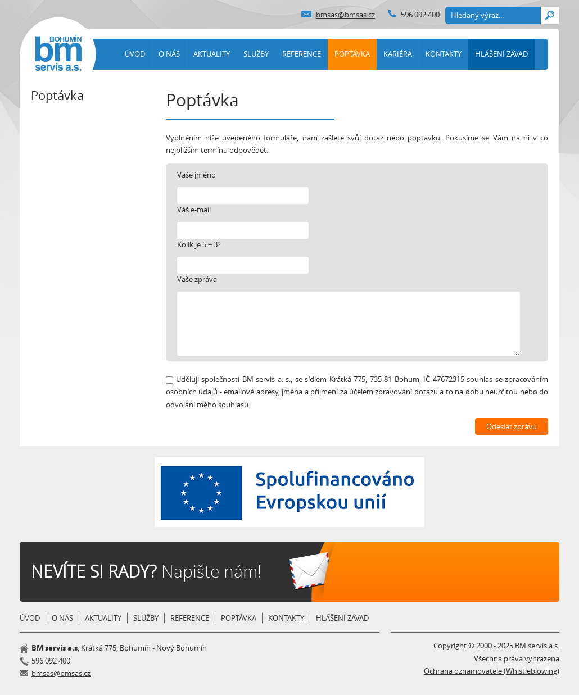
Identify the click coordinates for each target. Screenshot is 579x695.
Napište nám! (146, 571)
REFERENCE (301, 54)
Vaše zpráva (197, 279)
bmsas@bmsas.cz (345, 15)
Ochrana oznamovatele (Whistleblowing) (491, 671)
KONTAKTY (444, 54)
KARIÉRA (397, 54)
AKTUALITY (211, 54)
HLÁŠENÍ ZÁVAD (501, 54)
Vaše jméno (196, 175)
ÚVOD (135, 54)
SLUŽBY (256, 54)
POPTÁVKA (352, 54)
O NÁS (169, 54)
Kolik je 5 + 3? (199, 244)
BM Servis (58, 53)
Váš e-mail (194, 210)
